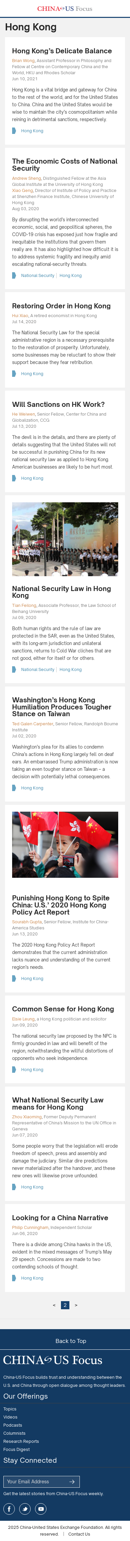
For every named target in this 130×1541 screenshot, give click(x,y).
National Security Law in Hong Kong (61, 592)
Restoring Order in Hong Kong (61, 306)
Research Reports (21, 1441)
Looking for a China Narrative (60, 1217)
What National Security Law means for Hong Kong (58, 1103)
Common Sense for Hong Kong (63, 1009)
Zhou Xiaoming (27, 1116)
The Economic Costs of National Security (65, 164)
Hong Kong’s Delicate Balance (62, 51)
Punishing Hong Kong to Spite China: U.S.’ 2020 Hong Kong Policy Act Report (61, 905)
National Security (38, 275)
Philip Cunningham (30, 1227)
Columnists (14, 1433)
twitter (25, 1509)
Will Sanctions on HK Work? (58, 404)
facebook (9, 1509)
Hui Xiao (20, 315)
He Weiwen (23, 414)
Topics (10, 1408)
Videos (10, 1417)
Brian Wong (23, 60)
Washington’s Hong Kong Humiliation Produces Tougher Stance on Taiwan (61, 707)
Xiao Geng (22, 190)
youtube (40, 1509)
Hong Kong (32, 130)
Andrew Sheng (26, 178)
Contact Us (79, 1534)
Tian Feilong (24, 605)
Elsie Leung (23, 1018)
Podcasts (12, 1425)
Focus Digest (16, 1449)
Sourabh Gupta (27, 921)
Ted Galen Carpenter (32, 723)
